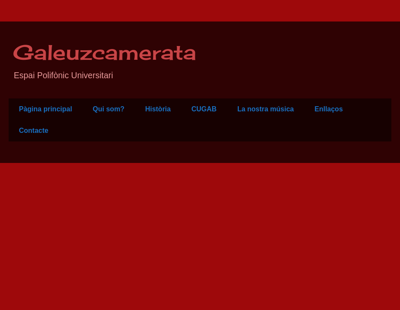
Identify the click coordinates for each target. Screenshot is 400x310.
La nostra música (265, 109)
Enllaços (328, 109)
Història (158, 109)
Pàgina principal (45, 109)
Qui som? (109, 109)
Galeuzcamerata (104, 52)
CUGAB (204, 109)
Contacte (33, 130)
